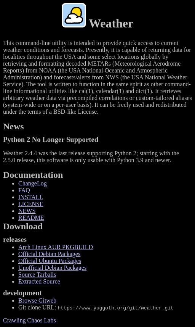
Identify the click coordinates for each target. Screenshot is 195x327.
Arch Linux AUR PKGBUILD (55, 247)
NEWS (26, 211)
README (31, 217)
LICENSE (30, 204)
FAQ (24, 190)
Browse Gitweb (37, 300)
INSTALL (30, 197)
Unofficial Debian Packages (52, 267)
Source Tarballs (37, 274)
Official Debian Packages (49, 254)
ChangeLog (32, 183)
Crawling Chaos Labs (29, 320)
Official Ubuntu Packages (49, 261)
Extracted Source (39, 281)
